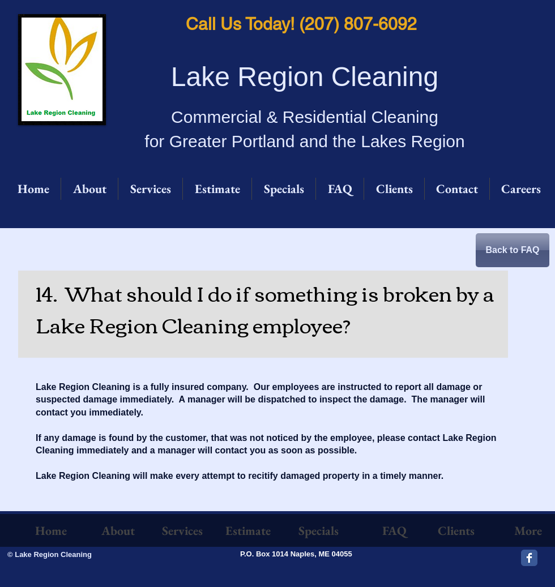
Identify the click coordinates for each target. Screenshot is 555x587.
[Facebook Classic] (529, 558)
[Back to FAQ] (512, 250)
